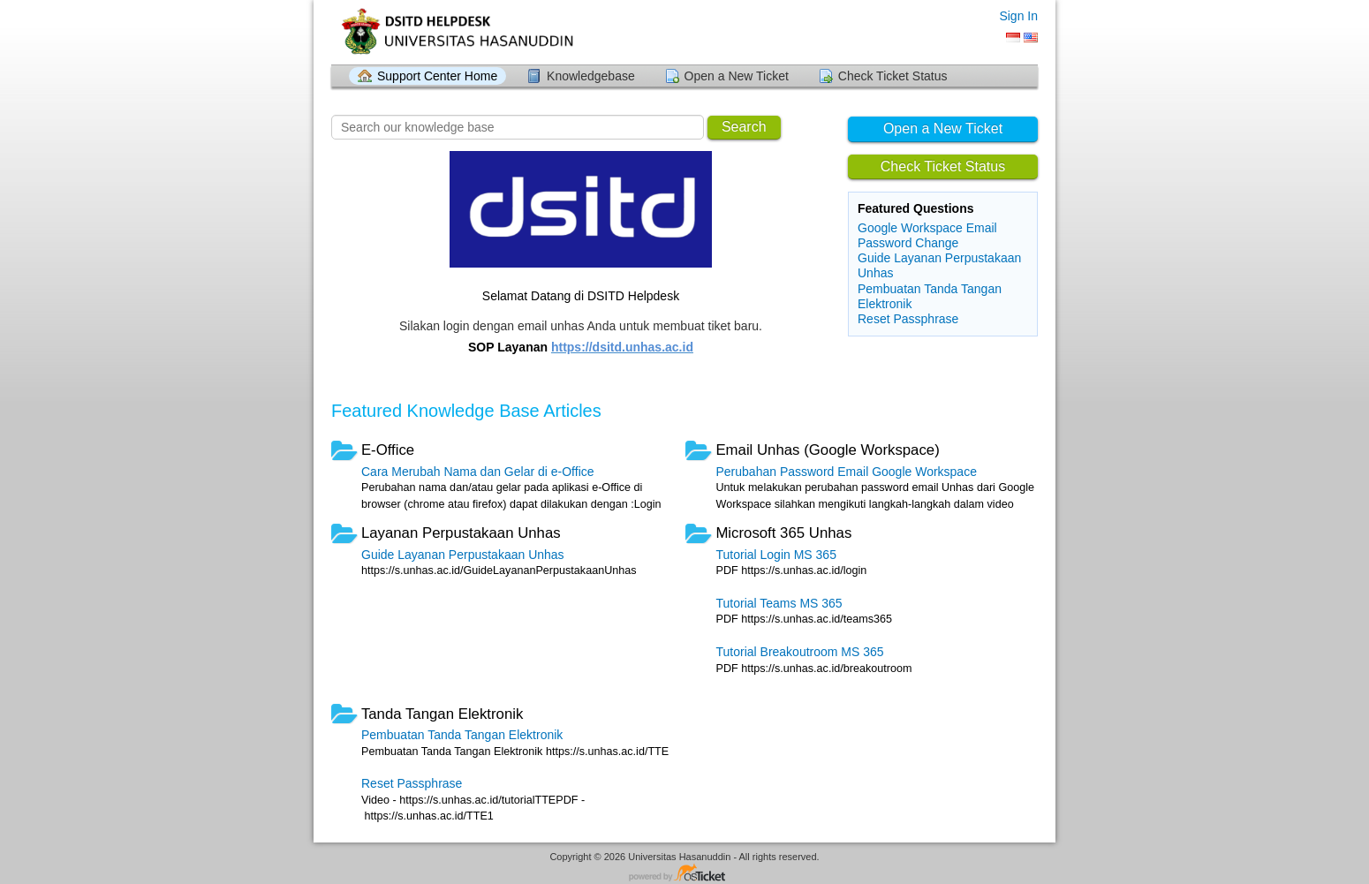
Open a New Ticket (736, 76)
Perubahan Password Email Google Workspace (845, 472)
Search (744, 126)
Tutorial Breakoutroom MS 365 (799, 652)
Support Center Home (437, 76)
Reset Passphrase (908, 319)
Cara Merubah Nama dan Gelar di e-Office (477, 472)
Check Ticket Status (893, 76)
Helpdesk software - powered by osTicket (684, 874)
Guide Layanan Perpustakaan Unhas (462, 555)
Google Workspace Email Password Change (927, 235)
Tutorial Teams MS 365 (778, 603)
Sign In (1018, 16)
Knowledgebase (591, 76)
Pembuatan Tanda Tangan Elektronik (462, 735)
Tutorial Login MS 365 (775, 555)
